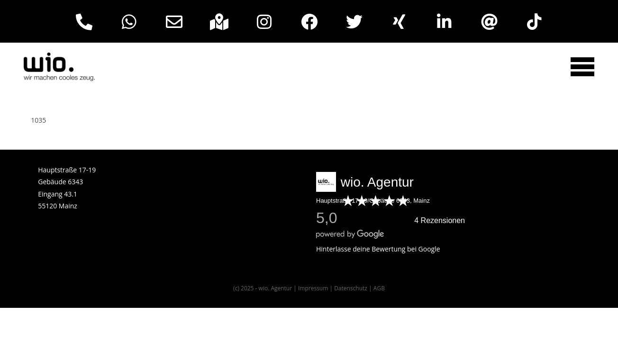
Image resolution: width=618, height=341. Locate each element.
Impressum (313, 321)
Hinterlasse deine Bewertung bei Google (378, 282)
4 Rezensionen (439, 254)
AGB (379, 321)
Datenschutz (350, 321)
